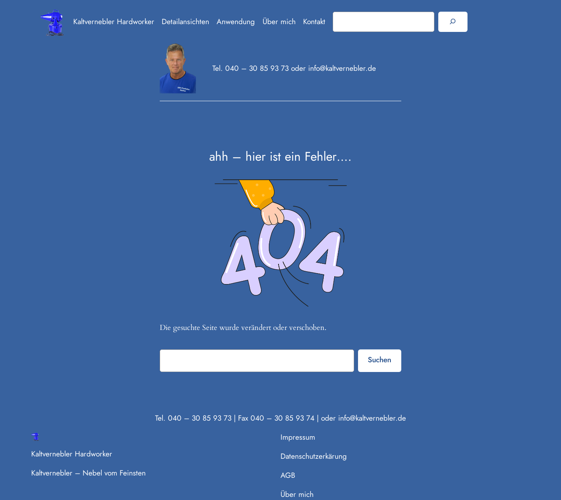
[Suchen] (453, 22)
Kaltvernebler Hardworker (113, 21)
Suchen (379, 359)
